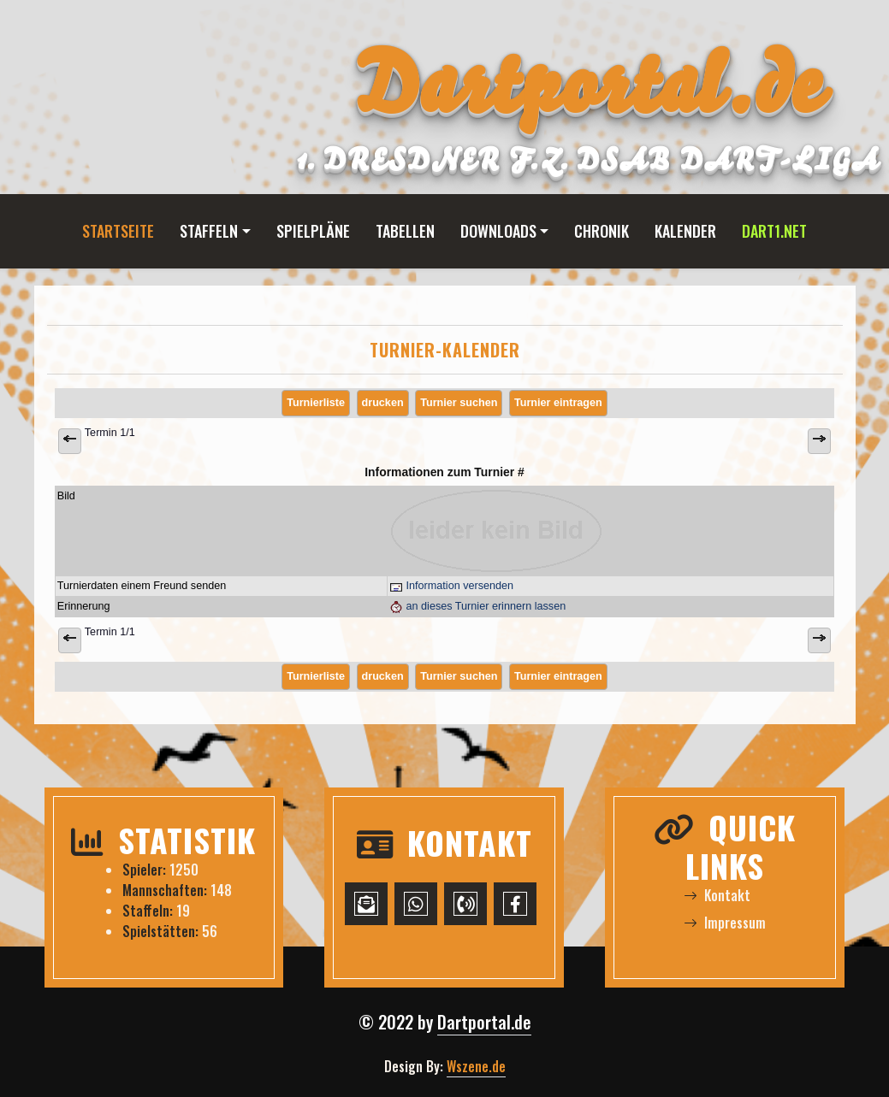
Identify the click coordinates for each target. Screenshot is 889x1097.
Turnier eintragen (558, 403)
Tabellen (405, 231)
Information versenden (451, 586)
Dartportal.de (484, 1022)
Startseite (118, 231)
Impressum (725, 922)
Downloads (498, 231)
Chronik (601, 231)
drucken (383, 403)
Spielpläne (313, 231)
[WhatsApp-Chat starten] (415, 903)
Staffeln (209, 231)
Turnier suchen (458, 403)
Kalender (685, 231)
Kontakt (717, 895)
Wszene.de (476, 1066)
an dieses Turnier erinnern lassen (477, 606)
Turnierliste (316, 403)
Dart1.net (774, 231)
